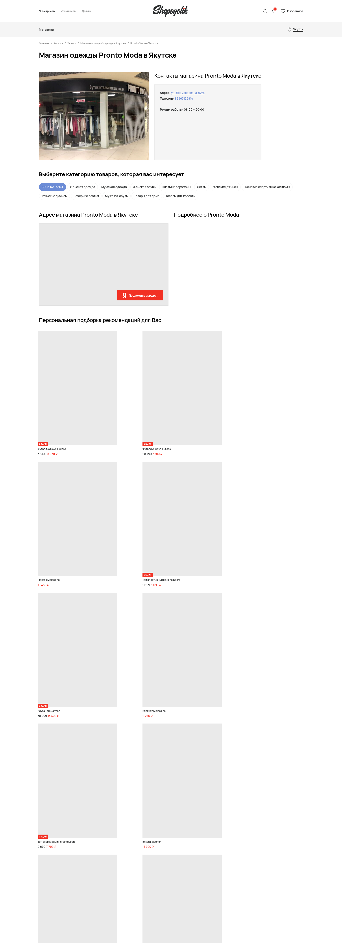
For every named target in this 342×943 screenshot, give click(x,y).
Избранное (295, 11)
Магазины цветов (210, 878)
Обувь (91, 822)
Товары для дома (146, 196)
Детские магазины (211, 833)
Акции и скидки (98, 898)
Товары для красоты (181, 196)
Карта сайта (47, 857)
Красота (92, 856)
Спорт (91, 850)
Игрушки (167, 839)
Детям (86, 11)
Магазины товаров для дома (217, 844)
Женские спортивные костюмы (267, 187)
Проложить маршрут (143, 296)
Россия (58, 43)
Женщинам (47, 11)
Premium (93, 844)
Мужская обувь (116, 196)
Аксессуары (95, 839)
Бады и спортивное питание (95, 877)
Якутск (71, 43)
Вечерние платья (86, 196)
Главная (44, 43)
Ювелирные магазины (213, 872)
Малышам (167, 833)
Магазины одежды (210, 822)
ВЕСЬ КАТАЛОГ (53, 187)
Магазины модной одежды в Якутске (103, 43)
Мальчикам (168, 827)
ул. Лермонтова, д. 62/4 (188, 93)
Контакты (261, 820)
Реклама (260, 815)
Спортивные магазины (213, 839)
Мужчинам (68, 11)
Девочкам (168, 822)
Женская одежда (82, 187)
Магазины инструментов (215, 867)
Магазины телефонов (213, 861)
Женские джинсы (225, 187)
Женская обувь (144, 187)
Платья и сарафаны (176, 187)
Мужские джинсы (54, 196)
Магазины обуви (209, 827)
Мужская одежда (114, 187)
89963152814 (184, 98)
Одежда (92, 833)
